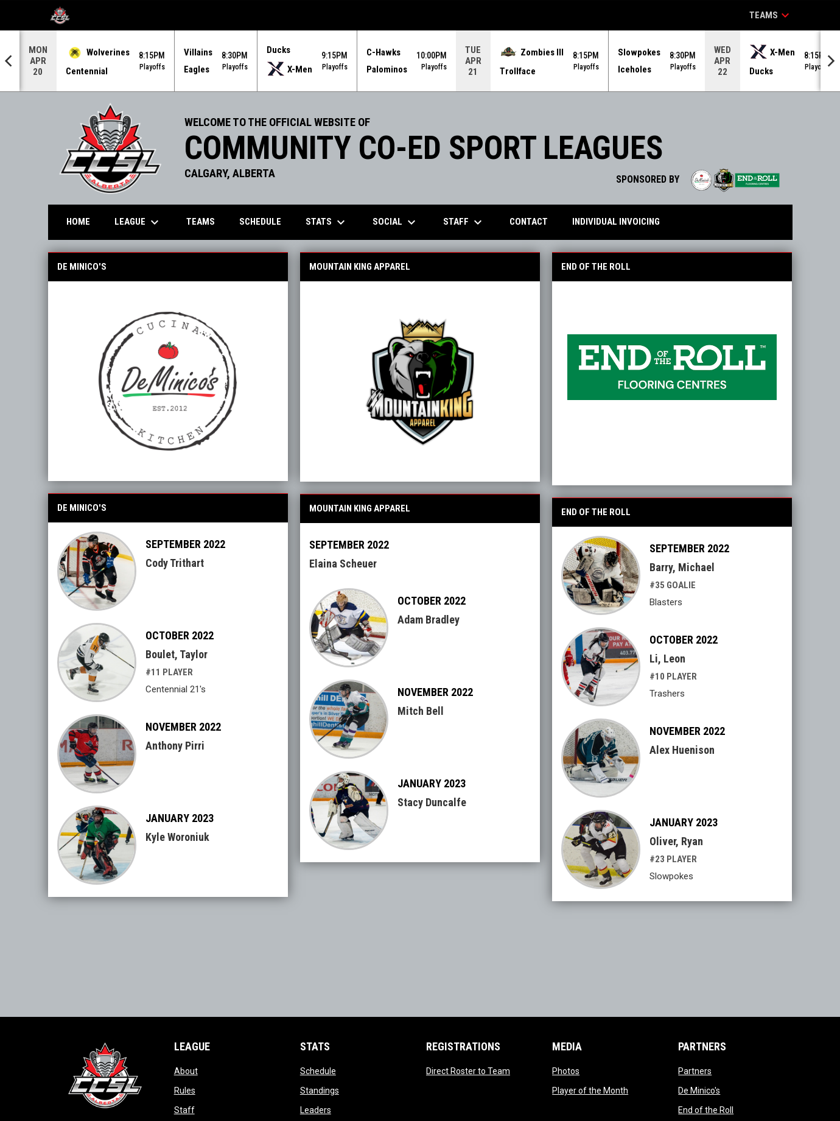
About (186, 1071)
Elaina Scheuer (343, 563)
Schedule (318, 1071)
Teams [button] (771, 15)
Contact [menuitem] (528, 221)
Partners (695, 1071)
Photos (565, 1071)
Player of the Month (590, 1090)
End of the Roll (705, 1110)
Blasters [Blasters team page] (665, 602)
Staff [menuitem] (464, 222)
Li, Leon (667, 658)
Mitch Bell (420, 711)
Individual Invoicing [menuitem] (616, 221)
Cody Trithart (174, 563)
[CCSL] (64, 15)
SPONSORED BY (698, 179)
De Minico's (699, 1090)
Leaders (315, 1110)
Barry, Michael (682, 567)
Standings (319, 1090)
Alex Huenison (682, 749)
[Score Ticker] (420, 60)
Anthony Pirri (175, 745)
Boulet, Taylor (176, 654)
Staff (184, 1110)
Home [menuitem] (78, 221)
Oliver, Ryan (676, 841)
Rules (184, 1090)
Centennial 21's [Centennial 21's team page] (175, 689)
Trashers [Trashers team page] (667, 693)
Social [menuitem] (396, 222)
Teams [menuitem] (200, 221)
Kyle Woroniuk (177, 837)
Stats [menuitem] (327, 222)
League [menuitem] (138, 222)
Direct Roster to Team (468, 1071)
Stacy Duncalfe (431, 802)
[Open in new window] (168, 381)
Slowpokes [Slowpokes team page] (671, 876)
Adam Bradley (428, 619)
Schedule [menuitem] (260, 221)
